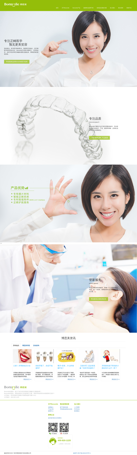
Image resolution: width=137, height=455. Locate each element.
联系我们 (77, 411)
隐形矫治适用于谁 (88, 8)
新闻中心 (50, 411)
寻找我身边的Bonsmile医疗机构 (16, 61)
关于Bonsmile (65, 8)
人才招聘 (77, 407)
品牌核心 (50, 407)
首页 (57, 8)
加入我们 (112, 8)
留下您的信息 (64, 407)
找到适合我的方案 (102, 8)
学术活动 (77, 409)
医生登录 (120, 8)
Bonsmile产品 (76, 8)
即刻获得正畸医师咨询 (98, 299)
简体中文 (129, 8)
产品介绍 (50, 409)
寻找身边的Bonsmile (66, 409)
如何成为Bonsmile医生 (55, 418)
